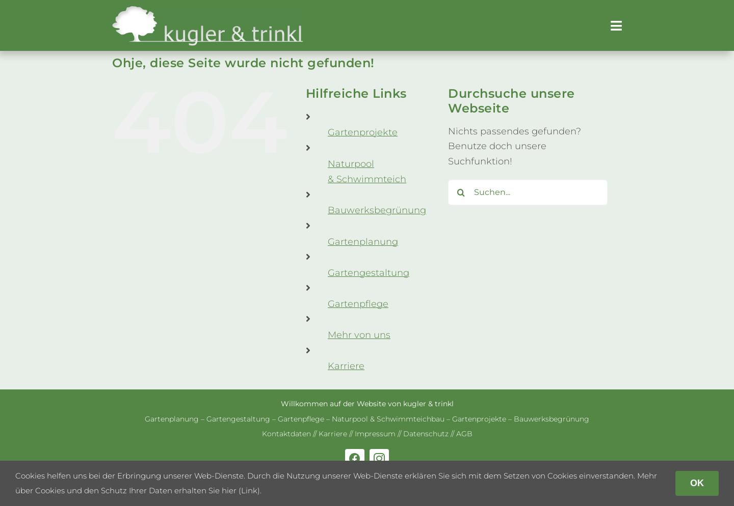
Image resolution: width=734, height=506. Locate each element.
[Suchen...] (528, 192)
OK (697, 483)
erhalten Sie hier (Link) (217, 490)
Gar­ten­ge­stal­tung (368, 272)
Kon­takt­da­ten (286, 433)
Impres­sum (375, 433)
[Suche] (461, 192)
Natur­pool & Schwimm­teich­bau (388, 419)
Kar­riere (346, 366)
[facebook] (354, 458)
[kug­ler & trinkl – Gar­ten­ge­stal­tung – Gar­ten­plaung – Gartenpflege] (208, 9)
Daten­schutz (426, 433)
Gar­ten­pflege (358, 304)
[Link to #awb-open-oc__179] (616, 25)
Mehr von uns (359, 335)
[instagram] (379, 458)
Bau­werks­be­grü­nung (377, 210)
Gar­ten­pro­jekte (363, 132)
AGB (464, 433)
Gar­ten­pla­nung (363, 241)
